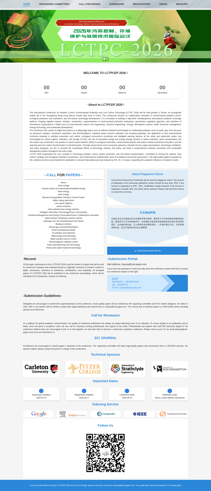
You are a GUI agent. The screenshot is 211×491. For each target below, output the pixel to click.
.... (63, 251)
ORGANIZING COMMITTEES (54, 4)
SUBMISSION (116, 4)
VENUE (163, 4)
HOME (26, 4)
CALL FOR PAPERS (89, 4)
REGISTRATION (141, 4)
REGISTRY (182, 4)
